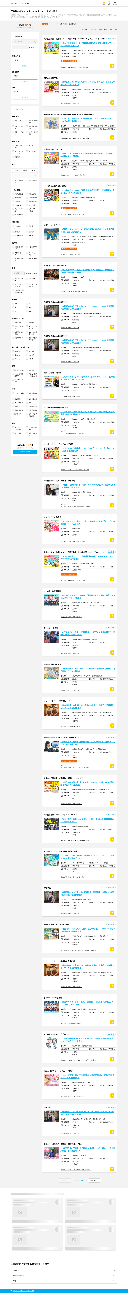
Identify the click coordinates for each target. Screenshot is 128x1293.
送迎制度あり (33, 399)
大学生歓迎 (18, 197)
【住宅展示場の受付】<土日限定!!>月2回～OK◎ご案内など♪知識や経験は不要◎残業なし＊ (88, 1149)
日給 (25, 170)
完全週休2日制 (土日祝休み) (19, 291)
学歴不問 (17, 201)
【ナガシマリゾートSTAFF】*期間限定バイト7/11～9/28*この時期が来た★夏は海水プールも (87, 857)
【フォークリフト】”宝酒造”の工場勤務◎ (63, 24)
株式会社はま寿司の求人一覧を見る (71, 617)
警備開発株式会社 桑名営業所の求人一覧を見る (75, 138)
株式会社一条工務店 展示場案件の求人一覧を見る (76, 506)
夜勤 (30, 311)
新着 (100, 29)
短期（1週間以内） (33, 121)
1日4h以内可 (33, 247)
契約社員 (17, 232)
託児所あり (18, 414)
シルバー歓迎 (19, 205)
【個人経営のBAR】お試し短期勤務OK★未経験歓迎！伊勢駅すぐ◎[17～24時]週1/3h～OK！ (87, 271)
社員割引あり (33, 406)
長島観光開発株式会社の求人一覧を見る (72, 877)
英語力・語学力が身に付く (33, 375)
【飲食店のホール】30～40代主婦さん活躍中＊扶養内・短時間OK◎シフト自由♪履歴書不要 (87, 706)
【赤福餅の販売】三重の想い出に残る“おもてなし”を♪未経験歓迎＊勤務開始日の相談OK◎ (87, 307)
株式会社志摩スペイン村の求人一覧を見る (73, 175)
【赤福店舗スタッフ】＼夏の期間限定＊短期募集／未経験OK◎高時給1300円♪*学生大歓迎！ (87, 893)
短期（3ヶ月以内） (33, 127)
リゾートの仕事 (19, 259)
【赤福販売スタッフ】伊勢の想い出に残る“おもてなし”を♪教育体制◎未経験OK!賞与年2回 (87, 1113)
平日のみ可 (32, 278)
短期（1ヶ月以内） (19, 127)
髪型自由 (31, 351)
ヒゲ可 (31, 359)
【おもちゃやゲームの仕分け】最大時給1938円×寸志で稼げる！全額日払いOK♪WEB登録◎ (87, 191)
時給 (16, 170)
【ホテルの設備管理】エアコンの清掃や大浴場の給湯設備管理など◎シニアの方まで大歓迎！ (87, 1040)
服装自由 (17, 355)
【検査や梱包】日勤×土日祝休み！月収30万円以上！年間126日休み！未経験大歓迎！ (87, 820)
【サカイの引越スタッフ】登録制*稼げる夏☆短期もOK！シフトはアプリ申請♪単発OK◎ (87, 44)
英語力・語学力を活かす (19, 428)
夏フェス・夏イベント (19, 152)
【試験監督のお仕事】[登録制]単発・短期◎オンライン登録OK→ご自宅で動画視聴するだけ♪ (87, 743)
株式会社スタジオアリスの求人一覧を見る (73, 541)
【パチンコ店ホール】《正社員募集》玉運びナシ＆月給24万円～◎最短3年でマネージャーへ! (87, 633)
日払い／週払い (33, 181)
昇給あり (31, 403)
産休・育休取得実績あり (33, 415)
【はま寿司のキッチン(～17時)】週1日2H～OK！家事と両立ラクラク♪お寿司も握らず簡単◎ (87, 596)
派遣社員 (31, 232)
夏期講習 (17, 157)
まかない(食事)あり (19, 394)
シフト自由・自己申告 (19, 285)
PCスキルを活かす (33, 428)
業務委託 (31, 235)
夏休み (31, 145)
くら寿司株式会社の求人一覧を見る (71, 397)
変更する (25, 66)
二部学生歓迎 (33, 197)
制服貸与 (17, 406)
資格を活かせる (33, 434)
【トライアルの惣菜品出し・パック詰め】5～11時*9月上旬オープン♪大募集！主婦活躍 (87, 449)
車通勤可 (31, 370)
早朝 (16, 303)
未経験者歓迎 (19, 194)
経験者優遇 (18, 433)
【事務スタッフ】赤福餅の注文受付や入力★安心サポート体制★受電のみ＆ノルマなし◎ (87, 83)
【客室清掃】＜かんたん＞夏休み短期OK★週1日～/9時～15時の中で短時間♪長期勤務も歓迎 (87, 930)
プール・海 (32, 151)
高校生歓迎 (32, 194)
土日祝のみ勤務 (19, 280)
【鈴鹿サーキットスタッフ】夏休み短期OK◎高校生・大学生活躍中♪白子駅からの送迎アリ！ (87, 230)
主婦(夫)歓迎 (33, 201)
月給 (33, 170)
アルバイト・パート (19, 227)
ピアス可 (31, 355)
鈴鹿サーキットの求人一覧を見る (70, 255)
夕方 (30, 307)
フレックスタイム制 (33, 285)
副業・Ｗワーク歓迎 (33, 210)
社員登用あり (33, 410)
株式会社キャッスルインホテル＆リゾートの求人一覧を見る (78, 950)
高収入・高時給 (19, 181)
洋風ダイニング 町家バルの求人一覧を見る (74, 291)
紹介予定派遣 (19, 235)
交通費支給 (18, 399)
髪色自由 (17, 351)
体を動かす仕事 (19, 254)
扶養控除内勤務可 (19, 248)
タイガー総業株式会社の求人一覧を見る (72, 433)
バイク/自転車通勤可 (19, 375)
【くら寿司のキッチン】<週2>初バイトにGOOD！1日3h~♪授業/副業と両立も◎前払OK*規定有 (87, 378)
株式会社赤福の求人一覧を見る (70, 103)
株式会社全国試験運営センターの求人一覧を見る (75, 767)
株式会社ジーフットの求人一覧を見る (72, 1096)
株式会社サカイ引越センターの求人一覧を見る (74, 67)
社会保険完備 (19, 410)
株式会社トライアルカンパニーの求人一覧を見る (75, 470)
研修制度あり (33, 393)
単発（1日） (18, 120)
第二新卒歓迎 (19, 214)
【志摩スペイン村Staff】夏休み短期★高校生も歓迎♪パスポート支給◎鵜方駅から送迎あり (87, 155)
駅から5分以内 (19, 370)
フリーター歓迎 (19, 210)
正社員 (31, 226)
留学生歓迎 (32, 205)
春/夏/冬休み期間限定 (33, 133)
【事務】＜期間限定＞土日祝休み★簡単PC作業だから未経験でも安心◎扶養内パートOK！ (88, 486)
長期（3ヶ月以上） (19, 133)
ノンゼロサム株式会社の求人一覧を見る (72, 214)
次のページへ (94, 1180)
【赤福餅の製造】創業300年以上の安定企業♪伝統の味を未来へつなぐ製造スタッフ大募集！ (87, 670)
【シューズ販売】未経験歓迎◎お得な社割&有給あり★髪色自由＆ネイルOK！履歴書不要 (87, 1076)
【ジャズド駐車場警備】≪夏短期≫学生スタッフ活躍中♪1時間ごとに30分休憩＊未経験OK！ (87, 120)
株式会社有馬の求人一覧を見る (70, 653)
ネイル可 (17, 359)
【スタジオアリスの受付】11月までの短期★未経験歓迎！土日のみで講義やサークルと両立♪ (87, 522)
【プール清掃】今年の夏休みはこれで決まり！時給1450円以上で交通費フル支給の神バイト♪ (87, 413)
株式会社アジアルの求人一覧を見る (71, 726)
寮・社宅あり (19, 403)
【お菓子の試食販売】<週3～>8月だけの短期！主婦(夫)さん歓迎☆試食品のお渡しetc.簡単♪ (87, 783)
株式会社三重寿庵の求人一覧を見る (71, 804)
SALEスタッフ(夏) (19, 146)
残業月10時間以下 (33, 259)
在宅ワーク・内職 (33, 254)
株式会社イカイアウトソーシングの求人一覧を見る (76, 840)
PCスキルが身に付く (19, 381)
